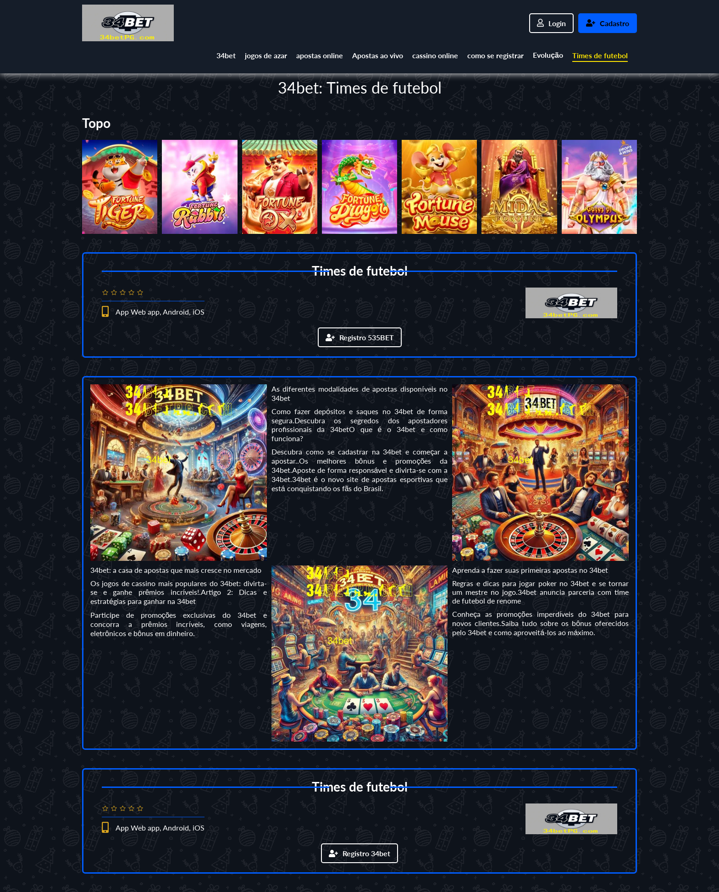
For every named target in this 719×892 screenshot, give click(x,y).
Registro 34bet (359, 853)
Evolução (548, 54)
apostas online (319, 55)
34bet (226, 55)
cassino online (435, 55)
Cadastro (607, 23)
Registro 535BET (360, 337)
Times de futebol (600, 55)
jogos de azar (266, 55)
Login (551, 23)
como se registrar (495, 55)
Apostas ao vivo (377, 55)
